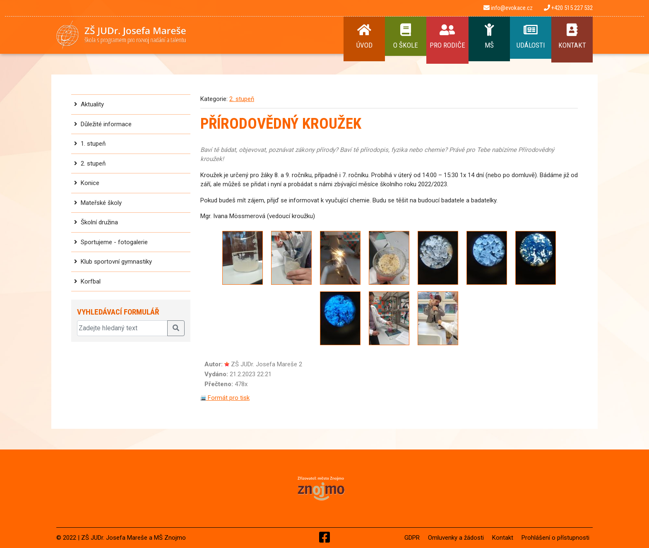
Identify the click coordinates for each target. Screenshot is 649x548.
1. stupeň (93, 143)
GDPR (412, 537)
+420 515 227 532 (568, 8)
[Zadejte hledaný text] (122, 328)
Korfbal (91, 281)
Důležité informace (106, 124)
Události (530, 36)
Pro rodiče (447, 36)
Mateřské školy (101, 203)
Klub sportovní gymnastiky (116, 261)
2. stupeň (93, 163)
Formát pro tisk (225, 397)
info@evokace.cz (508, 8)
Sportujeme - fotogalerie (114, 242)
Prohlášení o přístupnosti (555, 537)
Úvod (364, 36)
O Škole (405, 36)
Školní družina (99, 222)
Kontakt (572, 36)
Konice (90, 183)
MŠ (489, 36)
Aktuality (92, 104)
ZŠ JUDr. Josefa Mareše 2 (266, 364)
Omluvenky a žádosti (456, 537)
